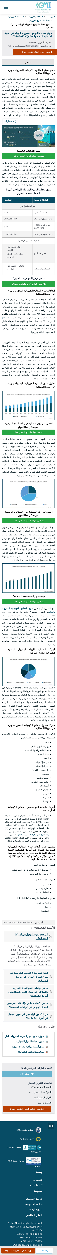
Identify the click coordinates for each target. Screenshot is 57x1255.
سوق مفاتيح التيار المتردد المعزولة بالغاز (24, 1036)
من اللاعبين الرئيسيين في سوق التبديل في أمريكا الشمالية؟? (31, 1016)
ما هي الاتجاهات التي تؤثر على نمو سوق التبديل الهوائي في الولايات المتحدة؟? (30, 1005)
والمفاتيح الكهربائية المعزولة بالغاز (33, 834)
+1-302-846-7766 (34, 1237)
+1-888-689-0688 (34, 1234)
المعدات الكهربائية (16, 16)
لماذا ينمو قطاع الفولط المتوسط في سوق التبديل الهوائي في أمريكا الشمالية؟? (32, 976)
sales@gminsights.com (31, 1244)
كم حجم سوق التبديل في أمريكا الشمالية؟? (34, 936)
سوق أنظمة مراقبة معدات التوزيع (28, 1046)
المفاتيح (5, 317)
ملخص (28, 62)
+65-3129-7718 (35, 1241)
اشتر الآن (27, 1074)
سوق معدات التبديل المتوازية (30, 1041)
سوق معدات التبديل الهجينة (31, 1051)
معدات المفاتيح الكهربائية (39, 20)
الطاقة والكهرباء (36, 16)
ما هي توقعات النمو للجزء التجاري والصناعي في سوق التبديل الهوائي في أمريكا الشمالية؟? (31, 991)
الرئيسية (51, 16)
